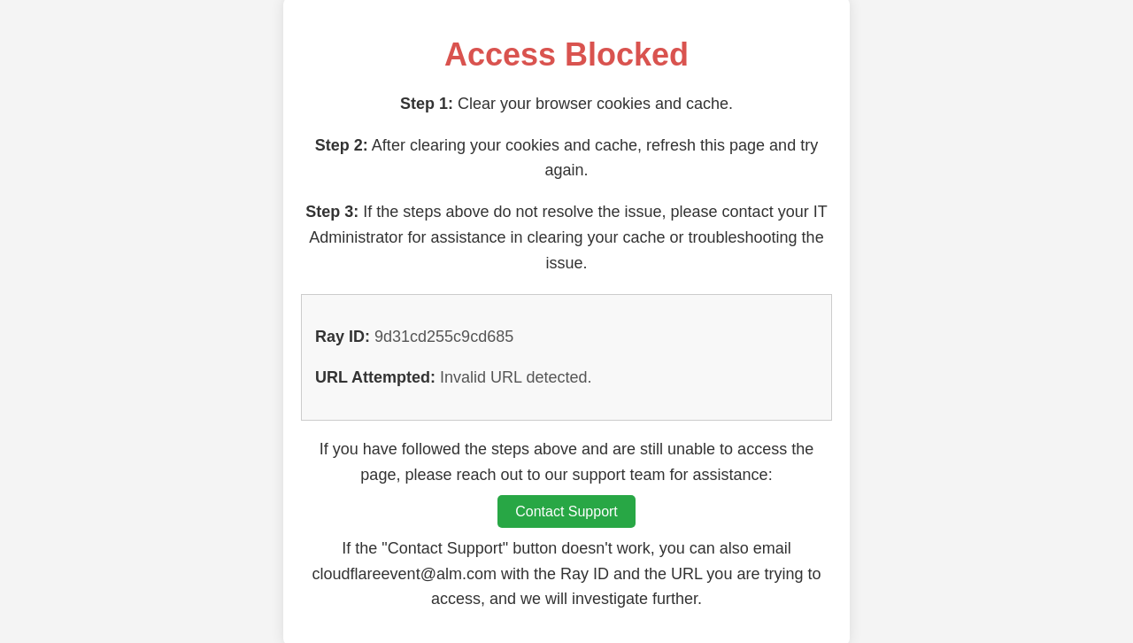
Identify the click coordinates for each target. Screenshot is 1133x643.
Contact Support (566, 511)
